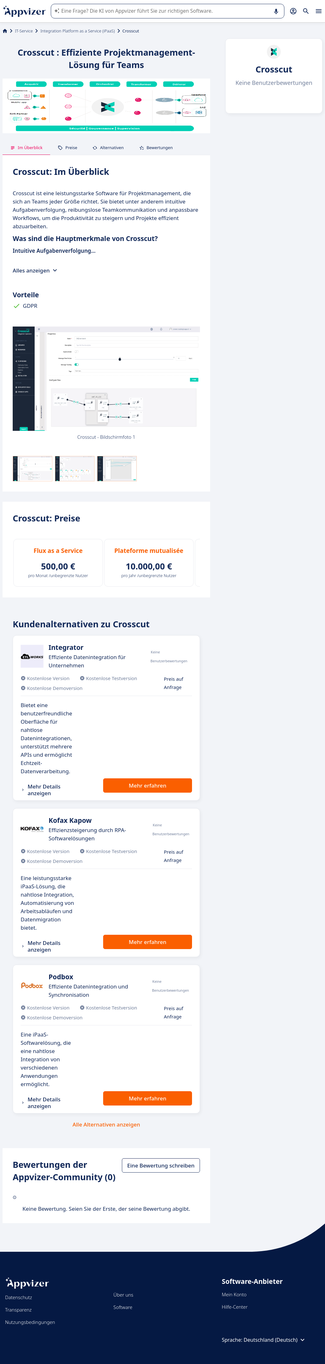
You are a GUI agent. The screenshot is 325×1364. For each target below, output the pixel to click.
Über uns (123, 1295)
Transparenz (18, 1309)
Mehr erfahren (147, 785)
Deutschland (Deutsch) (275, 1340)
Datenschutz (18, 1297)
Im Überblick (26, 147)
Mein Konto (234, 1294)
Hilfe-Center (235, 1307)
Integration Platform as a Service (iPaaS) (77, 31)
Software (122, 1307)
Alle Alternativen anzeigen (106, 1124)
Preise (67, 147)
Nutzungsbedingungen (30, 1322)
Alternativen (107, 147)
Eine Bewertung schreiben (161, 1165)
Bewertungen (156, 147)
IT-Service (24, 31)
